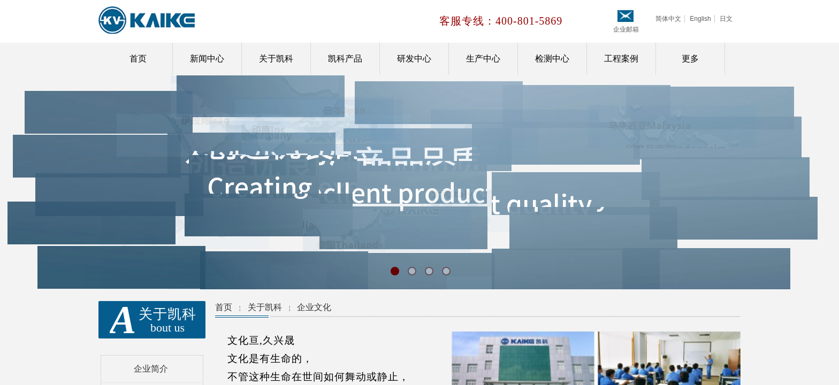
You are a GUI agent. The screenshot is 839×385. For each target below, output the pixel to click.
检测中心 (552, 58)
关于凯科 (276, 58)
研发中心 (414, 58)
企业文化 (314, 307)
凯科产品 (345, 58)
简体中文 (668, 18)
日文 (726, 18)
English (700, 18)
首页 (138, 58)
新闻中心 (207, 58)
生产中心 (483, 58)
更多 (690, 58)
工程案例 (621, 58)
